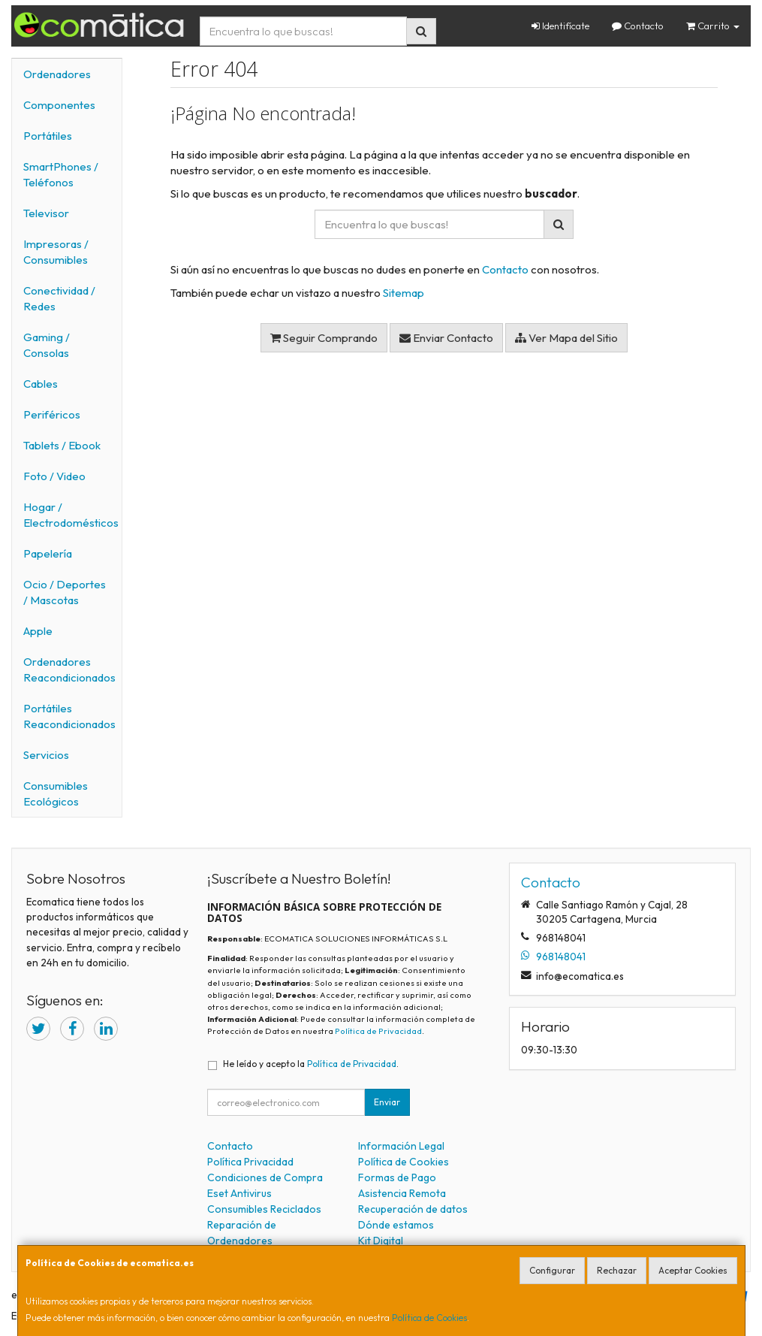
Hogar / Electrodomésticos (71, 515)
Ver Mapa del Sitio (566, 338)
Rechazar (617, 1270)
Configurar (552, 1270)
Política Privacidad (250, 1161)
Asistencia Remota (402, 1193)
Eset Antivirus (239, 1193)
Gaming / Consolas (46, 345)
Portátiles (47, 135)
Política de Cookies (429, 1317)
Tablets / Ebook (62, 445)
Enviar (387, 1102)
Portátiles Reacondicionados (69, 716)
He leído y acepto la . (311, 1063)
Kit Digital (380, 1240)
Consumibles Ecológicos (55, 793)
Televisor (46, 213)
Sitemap (403, 293)
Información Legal (401, 1146)
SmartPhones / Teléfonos (60, 174)
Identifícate (560, 26)
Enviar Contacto (446, 338)
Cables (40, 383)
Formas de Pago (397, 1177)
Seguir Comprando (324, 338)
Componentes (59, 105)
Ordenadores (57, 74)
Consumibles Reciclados (264, 1209)
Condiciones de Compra (265, 1177)
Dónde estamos (396, 1225)
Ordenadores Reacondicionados (69, 669)
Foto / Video (54, 476)
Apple (38, 631)
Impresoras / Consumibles (56, 252)
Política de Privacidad (378, 1031)
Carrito (712, 26)
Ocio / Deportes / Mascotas (64, 592)
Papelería (47, 553)
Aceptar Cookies (692, 1270)
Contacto (638, 26)
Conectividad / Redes (59, 298)
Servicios (46, 755)
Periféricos (51, 414)
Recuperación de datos (413, 1209)
